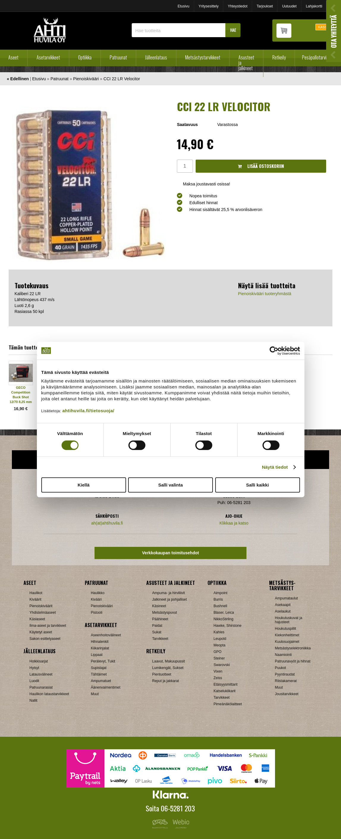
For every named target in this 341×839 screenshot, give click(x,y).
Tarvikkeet (160, 639)
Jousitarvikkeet (286, 694)
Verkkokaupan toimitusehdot (170, 552)
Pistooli (96, 612)
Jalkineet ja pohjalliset (169, 599)
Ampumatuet (101, 681)
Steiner (219, 658)
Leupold (219, 639)
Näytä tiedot (275, 467)
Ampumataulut (286, 598)
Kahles (218, 632)
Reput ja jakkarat (165, 681)
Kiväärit (35, 599)
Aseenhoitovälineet (106, 635)
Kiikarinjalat (100, 648)
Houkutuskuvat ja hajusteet (288, 620)
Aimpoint (220, 593)
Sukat (156, 632)
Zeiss (217, 678)
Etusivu (183, 6)
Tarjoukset (265, 6)
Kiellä (83, 484)
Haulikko (97, 593)
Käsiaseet (37, 619)
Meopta (219, 645)
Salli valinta (170, 484)
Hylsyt (34, 668)
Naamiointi (283, 655)
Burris (218, 599)
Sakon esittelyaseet (44, 639)
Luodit (34, 681)
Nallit (33, 700)
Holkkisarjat (38, 661)
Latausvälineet (40, 674)
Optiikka (85, 57)
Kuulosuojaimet (287, 642)
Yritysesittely (209, 6)
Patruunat (118, 57)
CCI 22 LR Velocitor (121, 78)
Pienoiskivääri (86, 78)
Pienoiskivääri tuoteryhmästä (264, 293)
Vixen (217, 671)
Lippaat (96, 655)
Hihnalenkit (99, 642)
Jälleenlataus (156, 57)
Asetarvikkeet (48, 57)
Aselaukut (283, 611)
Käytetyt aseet (40, 632)
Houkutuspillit (285, 629)
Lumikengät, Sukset (167, 668)
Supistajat (98, 668)
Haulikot (35, 593)
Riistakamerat (286, 681)
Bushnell (220, 606)
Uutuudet (289, 6)
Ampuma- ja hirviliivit (168, 593)
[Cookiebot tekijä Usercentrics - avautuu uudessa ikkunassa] (274, 350)
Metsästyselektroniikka (293, 648)
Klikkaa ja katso (233, 523)
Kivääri (96, 599)
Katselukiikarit (224, 691)
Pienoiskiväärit (40, 606)
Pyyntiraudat (285, 674)
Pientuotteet (161, 674)
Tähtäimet (98, 674)
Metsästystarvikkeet (202, 57)
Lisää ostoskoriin (261, 166)
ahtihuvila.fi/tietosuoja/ (88, 410)
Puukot (280, 668)
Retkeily (279, 57)
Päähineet (160, 619)
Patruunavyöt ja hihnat (292, 661)
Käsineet (159, 606)
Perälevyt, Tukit (103, 661)
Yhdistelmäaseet (42, 612)
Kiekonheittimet (287, 635)
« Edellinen (18, 78)
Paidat (157, 626)
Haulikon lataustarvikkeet (49, 694)
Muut (95, 694)
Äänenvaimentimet (105, 687)
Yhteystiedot (237, 6)
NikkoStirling (223, 619)
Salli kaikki (257, 484)
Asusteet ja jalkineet (246, 63)
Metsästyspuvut (164, 612)
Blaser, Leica (223, 612)
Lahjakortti (314, 6)
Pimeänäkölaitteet (227, 704)
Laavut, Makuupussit (168, 661)
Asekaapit (283, 605)
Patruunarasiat (41, 687)
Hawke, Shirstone (227, 626)
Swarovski (221, 665)
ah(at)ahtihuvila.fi (107, 523)
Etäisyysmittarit (225, 684)
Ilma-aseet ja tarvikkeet (47, 626)
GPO (217, 652)
